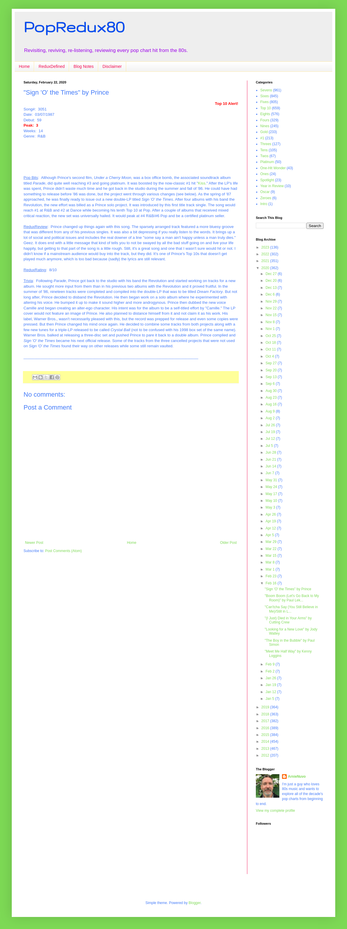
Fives (264, 102)
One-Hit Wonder (273, 168)
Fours (264, 120)
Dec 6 (271, 294)
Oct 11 (271, 349)
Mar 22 (272, 549)
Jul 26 (271, 425)
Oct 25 (271, 336)
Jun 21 (271, 459)
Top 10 (265, 108)
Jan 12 (271, 692)
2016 (265, 728)
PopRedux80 (74, 26)
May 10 (272, 501)
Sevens (266, 90)
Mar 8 (271, 562)
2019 (265, 707)
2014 (265, 741)
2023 (265, 247)
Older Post (228, 543)
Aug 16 (272, 404)
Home (24, 66)
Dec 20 (272, 281)
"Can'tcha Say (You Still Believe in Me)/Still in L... (291, 609)
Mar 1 (271, 569)
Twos (264, 156)
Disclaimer (112, 66)
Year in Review (272, 186)
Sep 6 (271, 384)
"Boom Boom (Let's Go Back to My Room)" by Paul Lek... (292, 598)
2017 (265, 721)
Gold (264, 132)
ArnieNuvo (297, 776)
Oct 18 (271, 343)
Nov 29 (272, 301)
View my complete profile (275, 811)
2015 (265, 735)
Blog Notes (84, 66)
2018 (265, 714)
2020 (265, 268)
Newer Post (34, 543)
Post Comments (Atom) (63, 551)
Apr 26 (271, 514)
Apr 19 (271, 521)
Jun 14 (271, 466)
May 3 (271, 507)
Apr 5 (270, 535)
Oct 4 (270, 356)
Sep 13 (272, 377)
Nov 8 (271, 322)
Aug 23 (272, 397)
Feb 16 (272, 583)
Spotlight (267, 180)
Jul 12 (271, 439)
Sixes (264, 96)
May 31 (272, 480)
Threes (265, 144)
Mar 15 (272, 556)
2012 (265, 755)
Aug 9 (271, 411)
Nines (264, 126)
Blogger (194, 903)
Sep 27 (272, 363)
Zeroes (265, 198)
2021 (265, 261)
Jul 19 (271, 432)
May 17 (272, 494)
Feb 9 (271, 664)
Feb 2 (271, 671)
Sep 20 (272, 370)
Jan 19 (271, 685)
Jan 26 (271, 678)
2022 (265, 254)
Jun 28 (271, 452)
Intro (263, 204)
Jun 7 (270, 473)
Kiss (201, 183)
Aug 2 (271, 418)
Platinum (267, 162)
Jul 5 (270, 446)
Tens (264, 150)
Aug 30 (272, 391)
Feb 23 (272, 576)
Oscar (265, 192)
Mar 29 (272, 542)
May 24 (272, 487)
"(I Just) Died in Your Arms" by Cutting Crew (288, 620)
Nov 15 (272, 315)
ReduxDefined (52, 66)
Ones (264, 174)
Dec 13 (272, 288)
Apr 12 (271, 528)
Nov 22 (272, 308)
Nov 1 (271, 329)
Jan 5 (270, 699)
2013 (265, 749)
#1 (262, 138)
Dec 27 (272, 274)
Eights (265, 114)
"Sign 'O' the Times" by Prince (288, 589)
